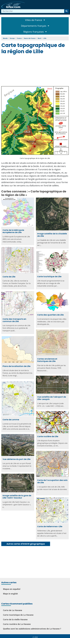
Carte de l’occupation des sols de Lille (52, 479)
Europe (12, 38)
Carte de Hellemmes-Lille (49, 524)
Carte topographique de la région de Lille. (35, 158)
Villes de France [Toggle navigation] (35, 20)
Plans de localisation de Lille (16, 365)
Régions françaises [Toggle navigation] (35, 31)
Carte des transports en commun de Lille (14, 319)
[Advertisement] (35, 71)
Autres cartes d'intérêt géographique (26, 543)
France (19, 38)
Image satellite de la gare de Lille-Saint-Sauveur (17, 495)
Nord (39, 38)
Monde (5, 38)
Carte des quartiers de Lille (50, 314)
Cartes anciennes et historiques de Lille (47, 359)
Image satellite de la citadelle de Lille (52, 234)
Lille (44, 38)
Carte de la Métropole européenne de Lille (13, 231)
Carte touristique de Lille (49, 276)
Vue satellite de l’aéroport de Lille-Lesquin (51, 397)
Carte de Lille (9, 276)
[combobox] (32, 11)
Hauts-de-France (29, 38)
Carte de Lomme (11, 418)
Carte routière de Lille (47, 435)
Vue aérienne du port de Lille (16, 457)
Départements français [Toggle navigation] (35, 25)
